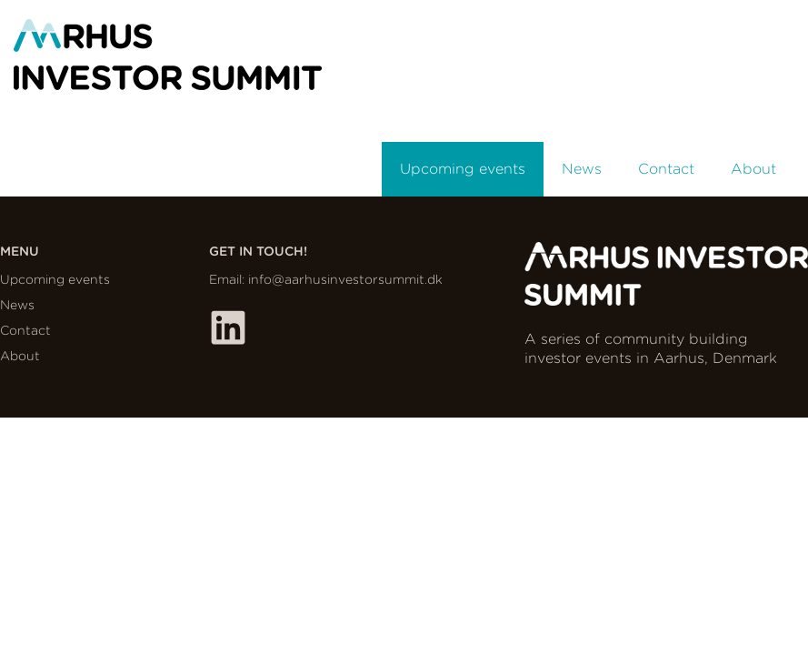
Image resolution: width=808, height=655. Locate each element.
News (582, 168)
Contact (666, 168)
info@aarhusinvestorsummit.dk (345, 279)
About (753, 168)
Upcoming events (462, 168)
